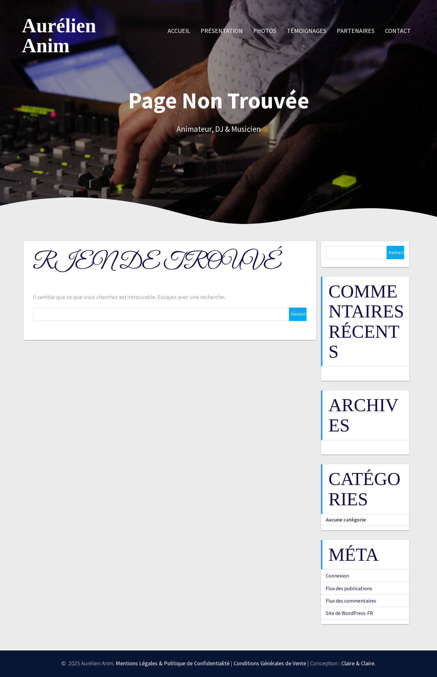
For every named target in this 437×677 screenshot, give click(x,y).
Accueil (179, 31)
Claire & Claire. (358, 663)
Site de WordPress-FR (349, 613)
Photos (264, 31)
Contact (398, 31)
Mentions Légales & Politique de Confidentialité (172, 663)
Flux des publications (349, 588)
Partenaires (356, 31)
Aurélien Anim (59, 36)
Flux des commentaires (351, 600)
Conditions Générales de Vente (270, 663)
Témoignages (306, 31)
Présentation (222, 31)
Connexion (337, 575)
